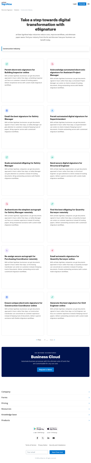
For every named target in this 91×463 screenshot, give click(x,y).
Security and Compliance (57, 445)
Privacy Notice (42, 445)
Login (75, 4)
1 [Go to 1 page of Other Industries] (44, 340)
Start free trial (57, 452)
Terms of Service (31, 445)
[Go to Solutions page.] (16, 10)
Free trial (82, 4)
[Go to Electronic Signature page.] (7, 10)
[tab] (45, 392)
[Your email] (37, 452)
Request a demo (45, 370)
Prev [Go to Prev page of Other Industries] (39, 340)
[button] (88, 4)
